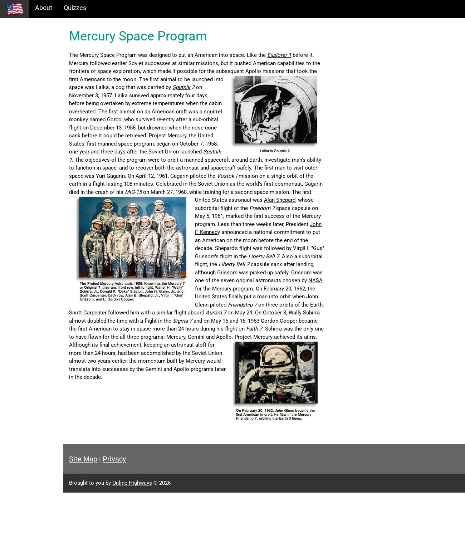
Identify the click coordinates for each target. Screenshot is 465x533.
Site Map (127, 499)
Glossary (18, 93)
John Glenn (126, 345)
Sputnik (147, 95)
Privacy (158, 499)
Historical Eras (26, 46)
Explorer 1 (323, 55)
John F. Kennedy (282, 256)
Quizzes (75, 7)
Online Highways (176, 523)
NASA (299, 329)
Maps (14, 77)
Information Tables (32, 62)
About (43, 7)
